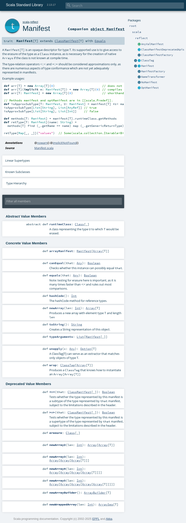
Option (85, 348)
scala (26, 22)
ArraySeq (105, 504)
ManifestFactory (153, 71)
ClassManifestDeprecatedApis (162, 49)
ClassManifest (66, 41)
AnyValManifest (152, 44)
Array (97, 251)
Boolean (94, 263)
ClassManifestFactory (157, 55)
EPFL (96, 518)
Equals (100, 41)
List (80, 336)
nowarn (42, 143)
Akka (109, 518)
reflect (34, 22)
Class (79, 224)
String (76, 324)
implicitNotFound (65, 143)
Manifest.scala (43, 148)
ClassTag (147, 60)
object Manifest (107, 29)
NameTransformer (153, 76)
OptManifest (150, 87)
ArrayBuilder (95, 492)
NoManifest (149, 82)
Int (74, 296)
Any (79, 263)
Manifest (147, 66)
